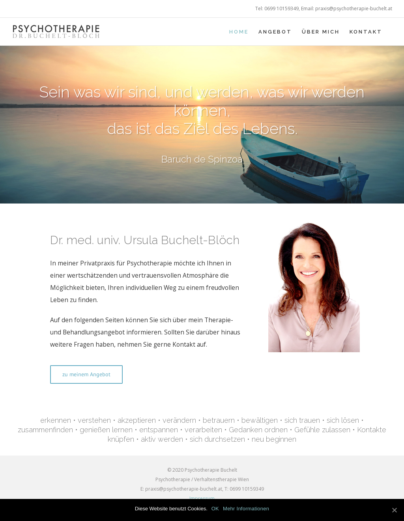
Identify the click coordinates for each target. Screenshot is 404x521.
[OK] (394, 510)
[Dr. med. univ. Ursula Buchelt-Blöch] (313, 221)
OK (215, 509)
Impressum (202, 498)
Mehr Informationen (246, 509)
